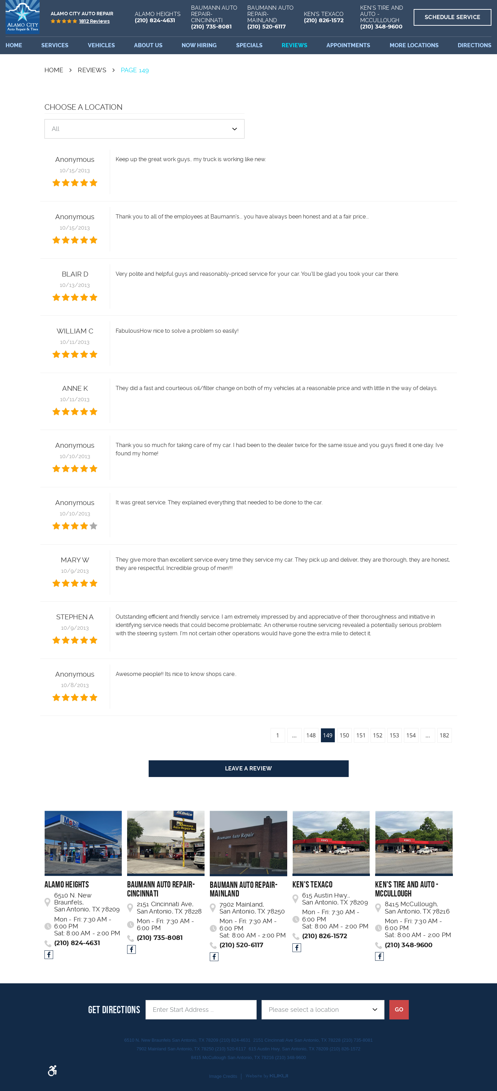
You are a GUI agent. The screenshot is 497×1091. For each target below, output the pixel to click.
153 (394, 735)
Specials (249, 45)
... (294, 735)
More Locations (414, 45)
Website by (267, 1076)
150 (344, 735)
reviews (94, 21)
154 (411, 735)
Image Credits (223, 1076)
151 (361, 735)
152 (377, 735)
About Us (148, 45)
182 (444, 735)
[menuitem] (14, 45)
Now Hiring (199, 45)
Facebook (48, 954)
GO (399, 1009)
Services (54, 45)
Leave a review (248, 768)
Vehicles (101, 45)
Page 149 (135, 70)
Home (14, 45)
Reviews (294, 45)
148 (311, 735)
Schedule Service (452, 17)
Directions (474, 45)
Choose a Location (83, 106)
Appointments (348, 45)
